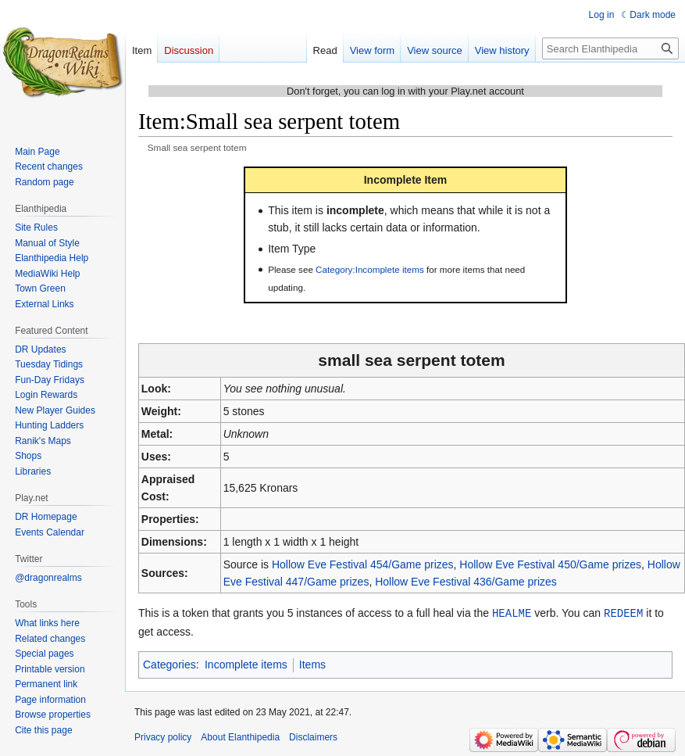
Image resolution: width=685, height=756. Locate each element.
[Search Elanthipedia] (610, 48)
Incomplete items (246, 663)
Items (312, 663)
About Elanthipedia (240, 736)
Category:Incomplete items (370, 269)
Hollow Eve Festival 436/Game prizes (466, 581)
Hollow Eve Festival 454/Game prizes (363, 564)
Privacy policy (162, 736)
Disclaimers (313, 736)
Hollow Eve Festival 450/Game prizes (550, 564)
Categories (169, 663)
